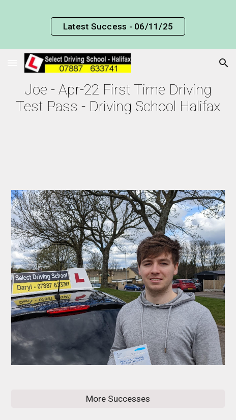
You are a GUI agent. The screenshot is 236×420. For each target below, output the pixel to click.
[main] (118, 98)
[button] (12, 63)
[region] (118, 24)
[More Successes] (118, 398)
